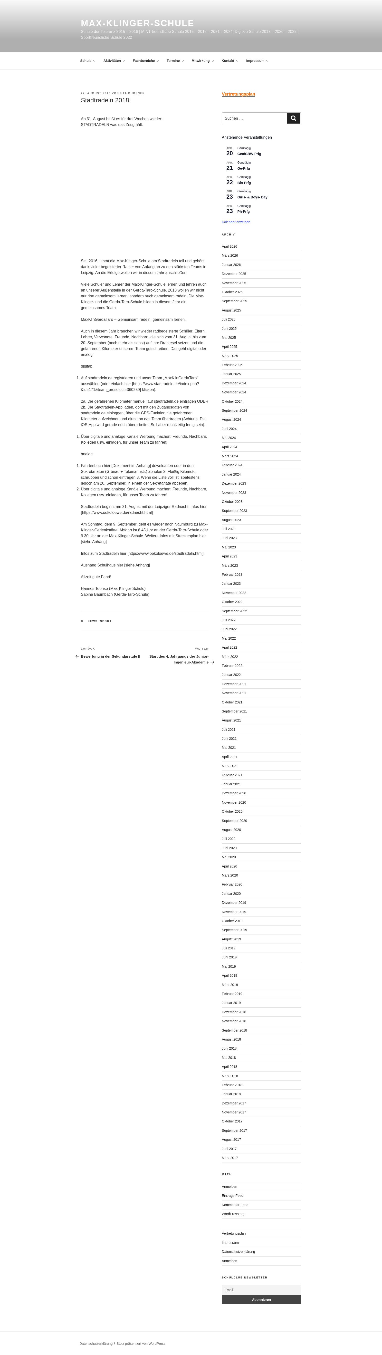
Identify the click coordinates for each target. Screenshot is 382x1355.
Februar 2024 (232, 465)
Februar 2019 (232, 994)
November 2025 (234, 283)
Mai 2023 (229, 547)
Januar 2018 (231, 1094)
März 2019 (230, 985)
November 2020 (234, 802)
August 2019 (231, 939)
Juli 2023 (229, 529)
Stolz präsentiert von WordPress (140, 1343)
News (93, 621)
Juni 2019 (229, 957)
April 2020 (229, 866)
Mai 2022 (229, 638)
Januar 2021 (231, 784)
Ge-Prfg (244, 168)
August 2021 (231, 720)
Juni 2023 (229, 538)
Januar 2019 (231, 1003)
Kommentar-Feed (235, 1205)
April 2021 (229, 757)
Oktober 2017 (232, 1121)
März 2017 (230, 1158)
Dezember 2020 (234, 793)
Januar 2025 (231, 374)
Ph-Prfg (244, 212)
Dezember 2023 (234, 483)
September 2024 (234, 410)
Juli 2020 (229, 839)
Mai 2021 (229, 748)
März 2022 (230, 657)
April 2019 (229, 975)
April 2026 (229, 246)
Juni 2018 (229, 1048)
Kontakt (230, 61)
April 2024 (229, 447)
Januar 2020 (231, 894)
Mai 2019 (229, 966)
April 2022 (229, 647)
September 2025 (234, 301)
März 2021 (230, 766)
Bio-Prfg (244, 183)
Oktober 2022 (232, 602)
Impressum (257, 61)
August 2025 (231, 310)
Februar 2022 (232, 666)
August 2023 (231, 520)
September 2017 (234, 1130)
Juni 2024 (229, 429)
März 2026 (230, 255)
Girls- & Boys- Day (252, 197)
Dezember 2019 (234, 903)
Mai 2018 (229, 1058)
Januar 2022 (231, 675)
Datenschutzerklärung (238, 1252)
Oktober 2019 (232, 921)
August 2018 (231, 1039)
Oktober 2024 (232, 401)
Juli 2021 (229, 729)
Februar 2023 (232, 574)
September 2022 (234, 611)
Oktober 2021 (232, 702)
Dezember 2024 (234, 383)
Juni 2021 (229, 739)
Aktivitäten (114, 61)
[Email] (261, 1290)
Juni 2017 (229, 1149)
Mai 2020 (229, 857)
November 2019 (234, 912)
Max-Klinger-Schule (137, 23)
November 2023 (234, 493)
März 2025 (230, 356)
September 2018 (234, 1030)
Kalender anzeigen (236, 222)
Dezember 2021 (234, 684)
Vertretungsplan (234, 1233)
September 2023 (234, 511)
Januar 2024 (231, 474)
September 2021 (234, 711)
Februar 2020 (232, 884)
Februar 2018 (232, 1085)
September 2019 (234, 930)
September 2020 (234, 821)
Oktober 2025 (232, 292)
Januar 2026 (231, 265)
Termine (175, 61)
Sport (106, 621)
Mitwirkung (203, 61)
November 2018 (234, 1021)
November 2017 (234, 1112)
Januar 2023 (231, 583)
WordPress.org (233, 1214)
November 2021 (234, 693)
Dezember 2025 (234, 274)
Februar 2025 (232, 365)
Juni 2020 (229, 848)
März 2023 (230, 565)
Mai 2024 (229, 438)
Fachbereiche (146, 61)
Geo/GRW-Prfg (249, 154)
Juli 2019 (229, 948)
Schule (88, 61)
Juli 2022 (229, 620)
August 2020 (231, 830)
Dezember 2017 (234, 1103)
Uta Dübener (132, 93)
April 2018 (229, 1067)
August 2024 (231, 419)
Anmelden (229, 1187)
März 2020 (230, 875)
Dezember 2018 (234, 1012)
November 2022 (234, 593)
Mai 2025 (229, 338)
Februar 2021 (232, 775)
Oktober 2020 (232, 811)
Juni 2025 (229, 329)
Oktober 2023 (232, 502)
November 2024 (234, 392)
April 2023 (229, 556)
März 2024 (230, 456)
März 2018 (230, 1076)
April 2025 (229, 347)
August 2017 (231, 1139)
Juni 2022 (229, 629)
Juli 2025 (229, 319)
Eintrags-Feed (232, 1196)
